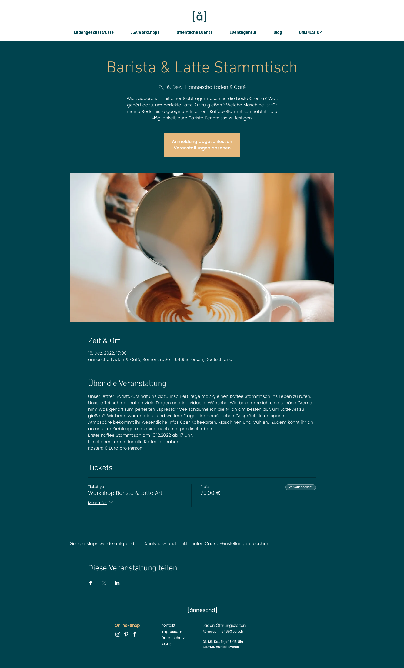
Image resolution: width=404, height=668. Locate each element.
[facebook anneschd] (134, 634)
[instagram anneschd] (118, 634)
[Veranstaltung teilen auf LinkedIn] (117, 583)
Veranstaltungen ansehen (202, 148)
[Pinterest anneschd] (126, 634)
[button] (98, 32)
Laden (209, 625)
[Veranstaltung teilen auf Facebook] (90, 583)
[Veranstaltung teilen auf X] (103, 583)
